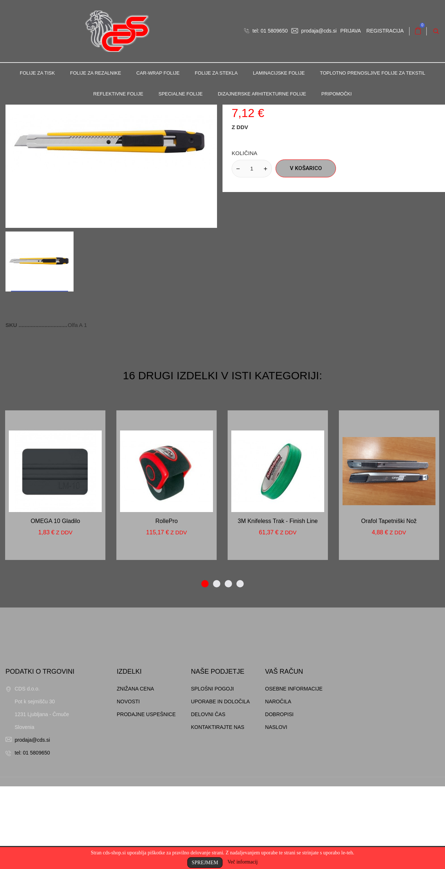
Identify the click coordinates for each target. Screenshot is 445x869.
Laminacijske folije (279, 73)
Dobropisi (279, 797)
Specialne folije (180, 94)
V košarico (306, 251)
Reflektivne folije (118, 94)
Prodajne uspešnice (146, 797)
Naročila (278, 784)
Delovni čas (208, 797)
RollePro (166, 604)
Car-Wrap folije (158, 73)
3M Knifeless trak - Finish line (278, 604)
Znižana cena (135, 771)
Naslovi (276, 810)
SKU (12, 408)
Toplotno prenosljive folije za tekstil (372, 73)
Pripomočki (336, 94)
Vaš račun (284, 754)
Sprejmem (205, 862)
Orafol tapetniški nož (389, 604)
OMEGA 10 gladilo (55, 604)
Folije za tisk (37, 73)
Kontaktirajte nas (217, 810)
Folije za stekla (216, 73)
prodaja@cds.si (314, 31)
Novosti (128, 784)
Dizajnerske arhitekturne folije (262, 94)
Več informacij (242, 862)
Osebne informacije (293, 771)
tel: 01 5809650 (266, 31)
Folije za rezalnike (95, 73)
